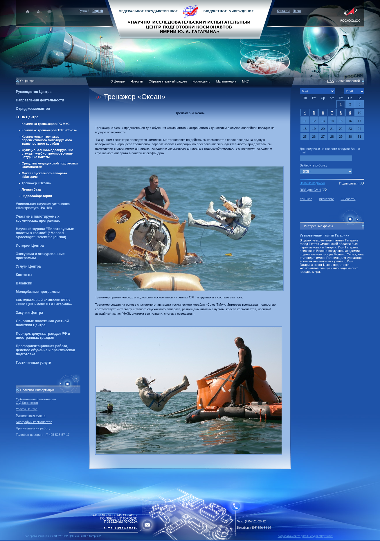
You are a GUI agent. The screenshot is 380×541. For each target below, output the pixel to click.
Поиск (297, 10)
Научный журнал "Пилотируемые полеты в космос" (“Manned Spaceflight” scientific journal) (45, 233)
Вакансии (24, 283)
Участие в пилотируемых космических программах (38, 218)
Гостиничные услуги (33, 363)
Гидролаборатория (37, 196)
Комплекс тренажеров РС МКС (46, 124)
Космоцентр (201, 81)
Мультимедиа (226, 81)
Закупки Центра (29, 313)
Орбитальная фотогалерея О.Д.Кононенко (36, 400)
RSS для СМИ (310, 189)
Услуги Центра (28, 266)
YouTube (306, 199)
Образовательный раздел (168, 81)
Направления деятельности (40, 100)
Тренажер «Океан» (36, 183)
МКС (245, 81)
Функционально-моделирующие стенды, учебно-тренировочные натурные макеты (47, 153)
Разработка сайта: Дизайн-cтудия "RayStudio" (305, 536)
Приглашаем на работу (33, 428)
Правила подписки (312, 183)
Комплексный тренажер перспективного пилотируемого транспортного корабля (47, 140)
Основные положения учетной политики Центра (42, 323)
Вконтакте (326, 199)
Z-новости (348, 199)
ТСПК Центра (27, 117)
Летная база (31, 189)
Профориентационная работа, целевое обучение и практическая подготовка (45, 350)
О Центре (118, 81)
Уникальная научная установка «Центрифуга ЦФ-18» (43, 206)
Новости (137, 81)
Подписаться (348, 183)
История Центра (30, 245)
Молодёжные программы (38, 292)
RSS (330, 81)
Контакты (283, 10)
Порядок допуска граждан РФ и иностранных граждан (43, 336)
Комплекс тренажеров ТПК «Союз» (49, 130)
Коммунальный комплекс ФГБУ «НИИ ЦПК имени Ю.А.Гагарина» (44, 302)
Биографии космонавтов (34, 422)
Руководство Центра (34, 92)
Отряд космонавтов (33, 109)
